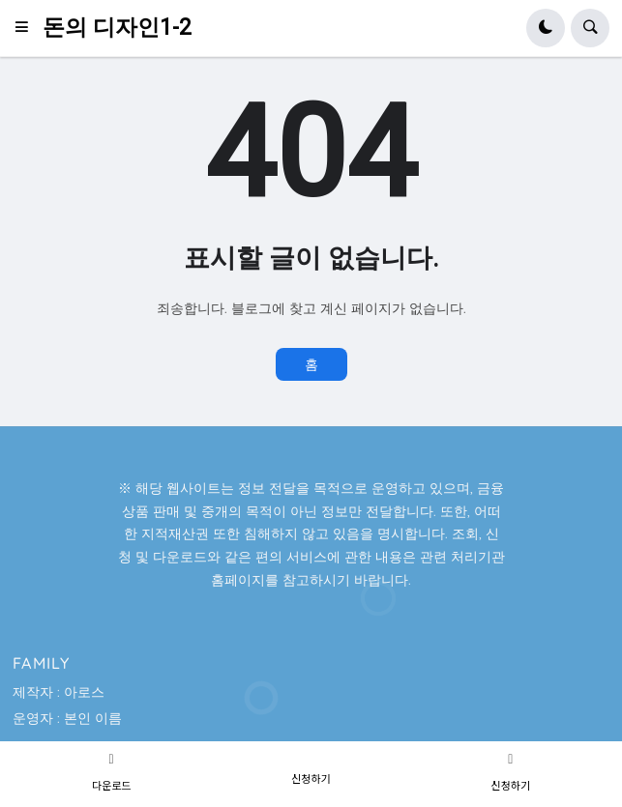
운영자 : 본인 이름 (67, 718)
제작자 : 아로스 (58, 692)
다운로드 (111, 785)
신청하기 (310, 778)
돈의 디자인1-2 (117, 27)
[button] (28, 28)
